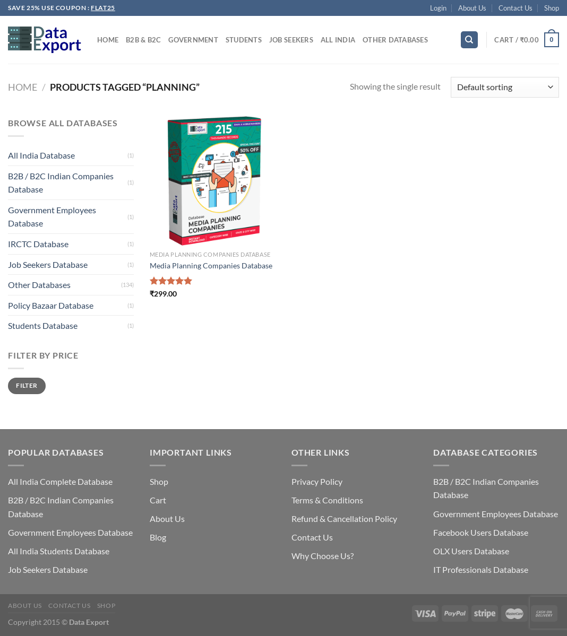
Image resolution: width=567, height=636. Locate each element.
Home (107, 40)
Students (244, 40)
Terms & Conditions (327, 500)
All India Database (41, 155)
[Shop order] (505, 87)
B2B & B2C (143, 40)
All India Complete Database (60, 481)
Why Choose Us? (322, 556)
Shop (551, 8)
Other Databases (395, 40)
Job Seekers (291, 40)
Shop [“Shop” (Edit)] (159, 481)
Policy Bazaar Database (50, 305)
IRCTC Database (38, 244)
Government (193, 40)
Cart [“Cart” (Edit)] (158, 500)
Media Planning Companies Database (211, 265)
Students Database (43, 325)
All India (338, 40)
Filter (26, 385)
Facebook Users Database (480, 532)
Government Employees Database (52, 217)
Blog (158, 537)
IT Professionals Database (480, 569)
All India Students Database (58, 551)
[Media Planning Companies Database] (214, 181)
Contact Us (515, 8)
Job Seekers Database (48, 264)
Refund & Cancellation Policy (344, 518)
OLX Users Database (471, 551)
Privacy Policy (316, 481)
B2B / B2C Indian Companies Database (61, 183)
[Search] (469, 40)
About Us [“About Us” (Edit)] (167, 518)
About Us (472, 8)
